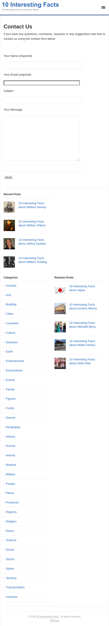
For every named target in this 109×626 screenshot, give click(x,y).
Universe (11, 596)
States (10, 568)
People (10, 483)
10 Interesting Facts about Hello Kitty (82, 361)
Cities (9, 313)
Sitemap (54, 620)
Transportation (15, 587)
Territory (11, 578)
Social (10, 549)
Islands (10, 455)
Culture (10, 332)
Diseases (12, 342)
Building (11, 304)
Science (11, 540)
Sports (10, 559)
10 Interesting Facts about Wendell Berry (82, 324)
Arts (8, 295)
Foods (10, 408)
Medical (11, 464)
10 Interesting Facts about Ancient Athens (83, 306)
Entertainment (15, 361)
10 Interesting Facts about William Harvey (32, 205)
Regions (11, 512)
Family (10, 389)
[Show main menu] (103, 7)
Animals (11, 285)
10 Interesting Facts (48, 616)
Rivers (10, 531)
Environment (14, 370)
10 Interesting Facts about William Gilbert (31, 223)
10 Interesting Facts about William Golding (32, 260)
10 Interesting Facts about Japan (82, 288)
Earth (9, 351)
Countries (12, 323)
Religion (11, 521)
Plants (10, 493)
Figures (11, 398)
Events (10, 380)
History (10, 436)
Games (10, 417)
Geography (13, 427)
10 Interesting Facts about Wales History (82, 343)
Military (10, 474)
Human (10, 445)
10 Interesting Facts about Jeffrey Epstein (32, 241)
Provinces (12, 502)
